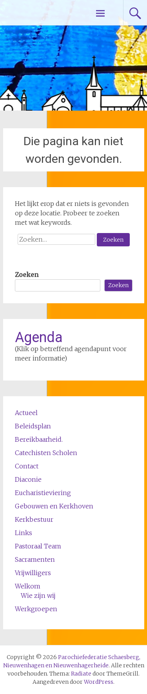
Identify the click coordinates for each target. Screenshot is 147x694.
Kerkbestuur (34, 519)
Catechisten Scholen (46, 453)
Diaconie (28, 479)
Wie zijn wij (38, 595)
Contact (26, 466)
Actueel (26, 413)
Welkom (27, 586)
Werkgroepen (36, 609)
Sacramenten (35, 559)
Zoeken (26, 275)
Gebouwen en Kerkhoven (54, 506)
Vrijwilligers (33, 573)
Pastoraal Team (38, 546)
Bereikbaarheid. (39, 439)
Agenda (39, 337)
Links (23, 533)
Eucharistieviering (43, 493)
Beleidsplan (33, 426)
